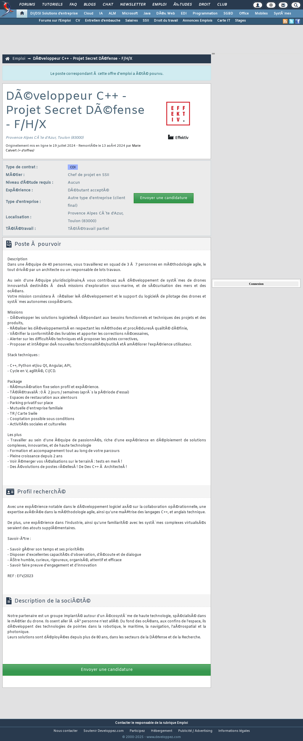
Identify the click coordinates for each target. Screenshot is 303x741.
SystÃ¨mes (282, 14)
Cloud (88, 14)
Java (147, 14)
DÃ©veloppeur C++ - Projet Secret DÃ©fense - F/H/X (82, 58)
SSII (146, 21)
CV (77, 21)
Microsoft (130, 14)
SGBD (228, 14)
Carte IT (223, 21)
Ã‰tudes (182, 4)
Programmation (205, 14)
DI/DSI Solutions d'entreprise (54, 14)
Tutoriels (52, 4)
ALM (112, 14)
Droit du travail (166, 21)
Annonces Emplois (197, 21)
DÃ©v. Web (165, 14)
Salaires (131, 21)
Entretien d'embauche (102, 21)
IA (101, 14)
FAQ (73, 4)
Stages (240, 21)
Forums (27, 4)
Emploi (159, 4)
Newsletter (133, 4)
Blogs (89, 4)
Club (222, 4)
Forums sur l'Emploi (55, 21)
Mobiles (261, 14)
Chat (108, 4)
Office (244, 14)
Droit (204, 4)
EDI (184, 14)
